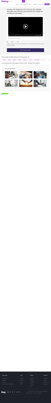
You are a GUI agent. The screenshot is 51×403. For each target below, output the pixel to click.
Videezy (3, 382)
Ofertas (21, 378)
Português (32, 382)
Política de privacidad (37, 392)
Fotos (21, 4)
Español (32, 380)
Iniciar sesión (40, 4)
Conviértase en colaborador (7, 384)
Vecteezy (4, 380)
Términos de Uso (28, 392)
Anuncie (22, 380)
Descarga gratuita (26, 50)
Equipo (45, 380)
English (31, 378)
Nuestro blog (46, 382)
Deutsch (32, 384)
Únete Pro (35, 4)
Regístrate (47, 4)
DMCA (21, 384)
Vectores (17, 4)
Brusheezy (4, 378)
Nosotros (45, 378)
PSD (30, 4)
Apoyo (21, 382)
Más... (31, 385)
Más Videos (26, 4)
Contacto (45, 384)
